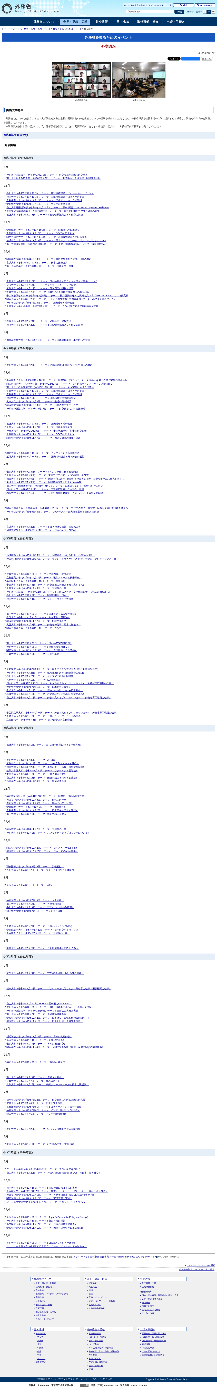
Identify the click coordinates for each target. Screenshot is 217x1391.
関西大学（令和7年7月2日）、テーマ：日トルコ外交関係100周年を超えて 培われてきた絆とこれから (61, 299)
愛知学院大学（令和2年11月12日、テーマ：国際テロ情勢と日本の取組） (45, 1227)
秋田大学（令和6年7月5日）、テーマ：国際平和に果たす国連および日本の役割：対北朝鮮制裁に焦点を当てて (65, 478)
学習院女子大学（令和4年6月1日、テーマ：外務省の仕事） (38, 933)
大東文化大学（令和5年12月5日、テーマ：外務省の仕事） (37, 588)
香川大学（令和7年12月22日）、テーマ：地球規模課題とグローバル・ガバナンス (50, 193)
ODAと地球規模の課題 (152, 1299)
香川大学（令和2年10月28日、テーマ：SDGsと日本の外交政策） (41, 1242)
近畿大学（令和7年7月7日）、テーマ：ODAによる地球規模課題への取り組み (47, 292)
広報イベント (44, 29)
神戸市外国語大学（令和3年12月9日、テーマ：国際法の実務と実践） (43, 1010)
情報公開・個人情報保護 (153, 1337)
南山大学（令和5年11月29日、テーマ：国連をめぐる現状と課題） (41, 614)
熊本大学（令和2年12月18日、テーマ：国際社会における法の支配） (43, 1187)
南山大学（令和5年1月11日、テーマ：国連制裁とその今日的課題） (42, 777)
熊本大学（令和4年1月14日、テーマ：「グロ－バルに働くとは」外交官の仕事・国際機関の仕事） (58, 988)
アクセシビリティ (56, 1379)
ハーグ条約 (94, 1344)
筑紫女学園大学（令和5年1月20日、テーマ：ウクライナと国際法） (42, 770)
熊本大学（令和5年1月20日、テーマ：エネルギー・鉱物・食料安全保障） (45, 767)
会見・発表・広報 (26, 29)
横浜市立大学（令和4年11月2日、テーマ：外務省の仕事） (37, 829)
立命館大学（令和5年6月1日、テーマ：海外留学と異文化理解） (40, 719)
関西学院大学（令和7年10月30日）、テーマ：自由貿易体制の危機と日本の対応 (48, 259)
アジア (40, 1337)
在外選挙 (93, 1355)
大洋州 (40, 1341)
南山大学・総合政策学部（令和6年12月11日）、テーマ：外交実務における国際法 (50, 387)
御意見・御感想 (139, 5)
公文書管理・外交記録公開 (154, 1341)
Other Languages (205, 5)
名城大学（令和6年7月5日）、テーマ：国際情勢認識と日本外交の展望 (44, 482)
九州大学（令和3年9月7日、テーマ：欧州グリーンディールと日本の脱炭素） (47, 1084)
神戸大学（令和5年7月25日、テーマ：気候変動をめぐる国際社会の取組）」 (47, 672)
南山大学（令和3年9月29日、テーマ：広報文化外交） (35, 1077)
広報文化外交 (148, 1306)
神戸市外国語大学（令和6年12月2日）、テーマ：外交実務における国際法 (45, 408)
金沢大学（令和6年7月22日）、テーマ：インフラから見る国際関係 (42, 471)
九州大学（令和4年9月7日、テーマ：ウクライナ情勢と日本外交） (41, 870)
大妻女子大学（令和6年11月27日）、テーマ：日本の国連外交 (39, 427)
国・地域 (39, 1329)
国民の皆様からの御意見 (153, 1355)
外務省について (43, 1279)
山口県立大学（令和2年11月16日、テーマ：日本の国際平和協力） (41, 1224)
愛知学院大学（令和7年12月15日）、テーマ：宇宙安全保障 (38, 204)
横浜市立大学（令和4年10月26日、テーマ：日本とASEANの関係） (42, 851)
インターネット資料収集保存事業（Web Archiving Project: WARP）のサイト (114, 1256)
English (183, 5)
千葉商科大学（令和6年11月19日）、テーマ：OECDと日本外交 (40, 434)
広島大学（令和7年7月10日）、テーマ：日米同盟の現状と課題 (39, 288)
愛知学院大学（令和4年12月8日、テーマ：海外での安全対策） (39, 803)
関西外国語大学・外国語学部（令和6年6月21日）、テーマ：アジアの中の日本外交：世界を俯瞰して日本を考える (67, 508)
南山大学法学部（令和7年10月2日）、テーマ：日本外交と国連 (39, 266)
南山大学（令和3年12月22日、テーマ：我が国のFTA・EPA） (39, 1003)
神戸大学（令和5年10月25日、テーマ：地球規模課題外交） (38, 646)
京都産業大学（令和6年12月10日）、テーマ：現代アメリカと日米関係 (44, 394)
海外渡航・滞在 (96, 1329)
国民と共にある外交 (151, 1310)
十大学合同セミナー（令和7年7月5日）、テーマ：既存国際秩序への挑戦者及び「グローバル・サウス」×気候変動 (67, 295)
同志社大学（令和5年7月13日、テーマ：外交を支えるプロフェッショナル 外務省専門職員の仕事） (60, 683)
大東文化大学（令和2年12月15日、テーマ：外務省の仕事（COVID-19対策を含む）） (52, 1194)
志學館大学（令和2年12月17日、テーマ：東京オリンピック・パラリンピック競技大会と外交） (57, 1191)
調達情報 (146, 1344)
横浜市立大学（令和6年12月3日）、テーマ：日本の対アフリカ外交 (42, 405)
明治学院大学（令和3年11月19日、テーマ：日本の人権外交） (39, 1036)
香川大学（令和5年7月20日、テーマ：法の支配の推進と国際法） (41, 676)
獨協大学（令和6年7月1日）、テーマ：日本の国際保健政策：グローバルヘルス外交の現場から (57, 493)
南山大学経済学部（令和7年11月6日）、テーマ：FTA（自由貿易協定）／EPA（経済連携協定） (57, 244)
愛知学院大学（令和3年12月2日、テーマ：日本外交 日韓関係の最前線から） (48, 1017)
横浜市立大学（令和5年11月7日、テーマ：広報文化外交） (37, 621)
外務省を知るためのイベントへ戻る (196, 1269)
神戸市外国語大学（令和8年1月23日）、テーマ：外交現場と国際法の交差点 (47, 174)
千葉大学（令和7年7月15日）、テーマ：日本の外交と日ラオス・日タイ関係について (51, 281)
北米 (39, 1344)
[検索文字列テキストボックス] (150, 11)
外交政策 (145, 1279)
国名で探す (41, 1362)
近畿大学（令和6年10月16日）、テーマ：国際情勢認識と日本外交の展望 (45, 456)
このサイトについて (45, 1319)
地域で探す (41, 1334)
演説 (91, 1294)
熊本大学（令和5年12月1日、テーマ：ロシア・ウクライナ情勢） (41, 598)
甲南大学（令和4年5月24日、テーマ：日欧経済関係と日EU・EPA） (42, 948)
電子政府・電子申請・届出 (154, 1334)
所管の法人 (41, 1301)
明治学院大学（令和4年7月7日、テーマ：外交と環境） (35, 911)
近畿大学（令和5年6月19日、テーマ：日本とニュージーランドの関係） (44, 716)
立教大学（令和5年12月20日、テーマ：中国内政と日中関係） (39, 574)
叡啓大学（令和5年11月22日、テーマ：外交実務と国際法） (38, 617)
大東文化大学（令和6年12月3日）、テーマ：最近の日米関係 (38, 401)
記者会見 (93, 1283)
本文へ (127, 5)
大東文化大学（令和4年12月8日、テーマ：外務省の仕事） (37, 799)
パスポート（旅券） (98, 1337)
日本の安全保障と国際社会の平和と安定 (160, 1295)
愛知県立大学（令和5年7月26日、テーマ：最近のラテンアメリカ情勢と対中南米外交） (53, 669)
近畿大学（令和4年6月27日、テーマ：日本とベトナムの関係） (39, 926)
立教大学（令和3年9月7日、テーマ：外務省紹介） (33, 1081)
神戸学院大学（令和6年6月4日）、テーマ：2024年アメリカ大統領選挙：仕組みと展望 (52, 511)
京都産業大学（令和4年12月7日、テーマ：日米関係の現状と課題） (42, 810)
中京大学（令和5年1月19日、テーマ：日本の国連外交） (36, 774)
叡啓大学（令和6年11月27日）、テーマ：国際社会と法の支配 (39, 423)
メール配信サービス (151, 1351)
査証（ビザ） (95, 1359)
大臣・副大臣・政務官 (46, 1283)
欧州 (39, 1351)
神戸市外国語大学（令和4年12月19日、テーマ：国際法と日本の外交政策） (46, 796)
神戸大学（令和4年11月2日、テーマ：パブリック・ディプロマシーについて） (48, 832)
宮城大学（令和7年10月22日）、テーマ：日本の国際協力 (37, 262)
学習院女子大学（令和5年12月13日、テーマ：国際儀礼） (37, 581)
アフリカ (41, 1359)
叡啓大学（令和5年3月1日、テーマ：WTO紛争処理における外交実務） (44, 744)
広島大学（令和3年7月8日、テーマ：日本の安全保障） (35, 1103)
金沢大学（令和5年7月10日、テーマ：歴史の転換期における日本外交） (44, 690)
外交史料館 (41, 1315)
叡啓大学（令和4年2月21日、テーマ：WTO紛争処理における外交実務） (45, 973)
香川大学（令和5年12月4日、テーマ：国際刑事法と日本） (37, 595)
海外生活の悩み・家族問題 (101, 1348)
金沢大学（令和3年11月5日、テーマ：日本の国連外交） (36, 1043)
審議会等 (40, 1297)
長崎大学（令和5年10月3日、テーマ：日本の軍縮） (34, 654)
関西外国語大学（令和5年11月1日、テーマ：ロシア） (35, 628)
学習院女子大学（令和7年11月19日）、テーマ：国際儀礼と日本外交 (43, 229)
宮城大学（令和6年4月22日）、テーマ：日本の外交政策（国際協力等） (44, 526)
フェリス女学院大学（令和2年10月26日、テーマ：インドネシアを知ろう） (46, 1246)
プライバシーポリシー (79, 1379)
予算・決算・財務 (44, 1305)
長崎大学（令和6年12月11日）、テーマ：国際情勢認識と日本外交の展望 (45, 390)
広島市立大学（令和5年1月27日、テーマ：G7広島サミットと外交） (42, 763)
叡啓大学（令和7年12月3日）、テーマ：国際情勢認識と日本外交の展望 (44, 214)
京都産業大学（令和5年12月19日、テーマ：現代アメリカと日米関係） (44, 577)
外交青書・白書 (149, 1283)
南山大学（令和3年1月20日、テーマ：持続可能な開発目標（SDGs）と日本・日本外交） (53, 1172)
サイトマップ (155, 5)
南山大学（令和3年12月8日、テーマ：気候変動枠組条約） (37, 1014)
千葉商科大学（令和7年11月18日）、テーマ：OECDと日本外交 (40, 233)
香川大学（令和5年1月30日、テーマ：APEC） (31, 760)
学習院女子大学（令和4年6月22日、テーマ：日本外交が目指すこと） (43, 929)
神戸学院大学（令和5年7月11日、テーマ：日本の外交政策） (38, 687)
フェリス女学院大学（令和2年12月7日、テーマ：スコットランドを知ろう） (47, 1202)
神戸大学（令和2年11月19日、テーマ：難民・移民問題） (37, 1220)
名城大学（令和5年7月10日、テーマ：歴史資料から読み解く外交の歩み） (45, 694)
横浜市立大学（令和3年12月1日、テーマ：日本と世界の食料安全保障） (44, 1021)
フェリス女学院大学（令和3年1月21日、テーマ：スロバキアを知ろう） (44, 1169)
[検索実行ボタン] (179, 12)
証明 (91, 1369)
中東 (39, 1355)
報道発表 (93, 1287)
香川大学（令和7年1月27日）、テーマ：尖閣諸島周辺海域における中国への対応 (49, 365)
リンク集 (167, 5)
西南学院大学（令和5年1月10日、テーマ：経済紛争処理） (37, 781)
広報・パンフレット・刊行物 (102, 1301)
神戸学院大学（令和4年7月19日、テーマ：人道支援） (35, 900)
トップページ (8, 29)
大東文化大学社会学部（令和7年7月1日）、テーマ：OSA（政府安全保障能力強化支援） (53, 306)
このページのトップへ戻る (201, 1265)
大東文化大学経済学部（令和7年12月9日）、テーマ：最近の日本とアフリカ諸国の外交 (53, 211)
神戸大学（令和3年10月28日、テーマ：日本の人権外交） (37, 1062)
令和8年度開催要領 (15, 135)
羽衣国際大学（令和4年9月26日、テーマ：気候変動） (35, 866)
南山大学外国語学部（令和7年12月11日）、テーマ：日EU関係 (57, 207)
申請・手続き (147, 1329)
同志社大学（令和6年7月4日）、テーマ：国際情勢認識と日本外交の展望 (45, 489)
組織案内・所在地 (44, 1287)
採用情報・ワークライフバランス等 (52, 1294)
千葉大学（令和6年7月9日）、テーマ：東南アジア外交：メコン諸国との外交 (47, 475)
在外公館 (40, 1290)
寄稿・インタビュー (98, 1297)
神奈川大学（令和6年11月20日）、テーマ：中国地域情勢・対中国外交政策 (46, 430)
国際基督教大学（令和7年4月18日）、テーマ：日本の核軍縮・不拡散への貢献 (48, 340)
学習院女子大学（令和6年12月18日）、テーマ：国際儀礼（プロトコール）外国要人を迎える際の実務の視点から (66, 380)
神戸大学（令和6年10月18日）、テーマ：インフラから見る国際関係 (43, 453)
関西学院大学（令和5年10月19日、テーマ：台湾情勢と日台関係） (41, 650)
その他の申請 (148, 1348)
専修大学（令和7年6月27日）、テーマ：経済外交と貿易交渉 (38, 321)
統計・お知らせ (96, 1366)
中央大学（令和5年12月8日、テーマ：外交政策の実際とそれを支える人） (45, 584)
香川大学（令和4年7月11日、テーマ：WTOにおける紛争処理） (40, 907)
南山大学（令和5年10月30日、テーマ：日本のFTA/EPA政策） (39, 643)
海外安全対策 (95, 1334)
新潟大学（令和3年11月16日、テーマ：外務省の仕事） (35, 1040)
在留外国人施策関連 (98, 1362)
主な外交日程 (148, 1287)
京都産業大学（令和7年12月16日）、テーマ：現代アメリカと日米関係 (44, 200)
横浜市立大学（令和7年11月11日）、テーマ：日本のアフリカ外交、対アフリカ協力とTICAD (56, 240)
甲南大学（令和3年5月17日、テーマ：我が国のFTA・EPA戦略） (40, 1144)
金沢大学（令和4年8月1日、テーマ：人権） (29, 885)
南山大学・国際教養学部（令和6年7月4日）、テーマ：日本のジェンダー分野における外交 (54, 485)
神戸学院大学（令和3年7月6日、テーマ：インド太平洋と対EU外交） (43, 1110)
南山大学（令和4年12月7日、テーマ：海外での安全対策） (37, 814)
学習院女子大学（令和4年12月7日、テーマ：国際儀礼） (36, 807)
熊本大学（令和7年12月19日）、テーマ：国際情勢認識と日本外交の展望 (45, 197)
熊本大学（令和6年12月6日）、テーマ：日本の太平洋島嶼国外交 (41, 398)
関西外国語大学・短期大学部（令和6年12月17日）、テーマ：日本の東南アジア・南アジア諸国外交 (59, 383)
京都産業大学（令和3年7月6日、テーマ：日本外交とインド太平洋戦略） (45, 1106)
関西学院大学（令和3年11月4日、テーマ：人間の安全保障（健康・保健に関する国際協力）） (56, 1047)
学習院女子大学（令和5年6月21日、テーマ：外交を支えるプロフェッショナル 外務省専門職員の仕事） (62, 712)
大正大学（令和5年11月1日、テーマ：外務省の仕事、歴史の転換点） (43, 624)
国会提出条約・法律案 (46, 1312)
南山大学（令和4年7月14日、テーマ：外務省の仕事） (35, 903)
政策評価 (40, 1308)
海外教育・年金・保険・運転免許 (104, 1351)
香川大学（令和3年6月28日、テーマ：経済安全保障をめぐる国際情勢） (44, 1129)
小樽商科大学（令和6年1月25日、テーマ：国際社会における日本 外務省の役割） (50, 555)
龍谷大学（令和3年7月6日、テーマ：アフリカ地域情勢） (36, 1114)
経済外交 (146, 1303)
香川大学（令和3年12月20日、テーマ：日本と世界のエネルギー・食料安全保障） (50, 1007)
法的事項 (41, 1379)
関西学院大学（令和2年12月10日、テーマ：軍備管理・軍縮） (39, 1198)
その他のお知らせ (97, 1308)
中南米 (40, 1348)
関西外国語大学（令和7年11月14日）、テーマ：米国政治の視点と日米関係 (46, 237)
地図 (85, 1385)
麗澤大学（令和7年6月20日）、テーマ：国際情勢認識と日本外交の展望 (44, 324)
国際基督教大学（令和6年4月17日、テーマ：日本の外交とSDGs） (41, 530)
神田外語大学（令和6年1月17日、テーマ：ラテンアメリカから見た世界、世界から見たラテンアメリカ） (62, 558)
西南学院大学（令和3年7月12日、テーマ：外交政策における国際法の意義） (47, 1099)
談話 (91, 1290)
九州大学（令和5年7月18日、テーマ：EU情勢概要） (34, 679)
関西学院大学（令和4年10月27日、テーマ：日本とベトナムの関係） (43, 847)
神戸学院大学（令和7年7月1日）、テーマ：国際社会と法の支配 (40, 302)
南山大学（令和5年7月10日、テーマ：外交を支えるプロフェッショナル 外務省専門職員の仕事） (58, 697)
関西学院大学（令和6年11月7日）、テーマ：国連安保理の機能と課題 (43, 437)
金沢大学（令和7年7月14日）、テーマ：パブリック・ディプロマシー (43, 285)
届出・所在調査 (96, 1341)
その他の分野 (148, 1313)
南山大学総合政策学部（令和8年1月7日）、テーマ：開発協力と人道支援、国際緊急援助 (53, 178)
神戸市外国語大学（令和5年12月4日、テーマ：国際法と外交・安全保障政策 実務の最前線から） (58, 591)
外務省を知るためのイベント (67, 29)
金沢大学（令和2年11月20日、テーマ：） (47, 1217)
